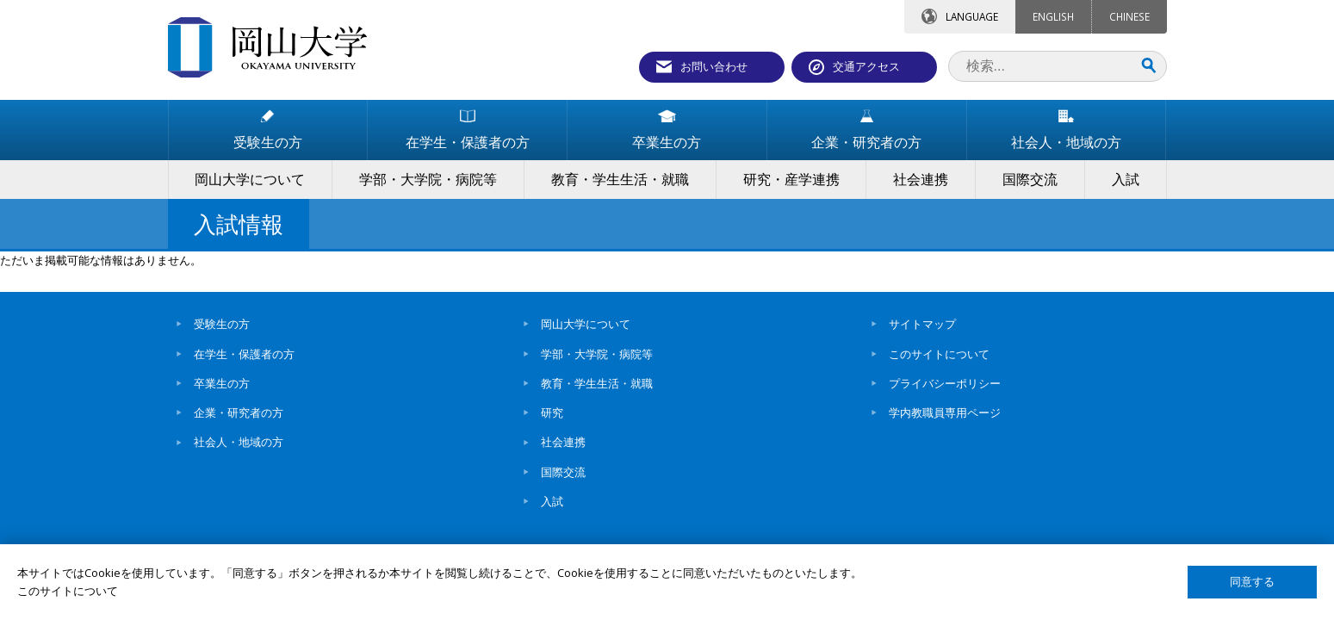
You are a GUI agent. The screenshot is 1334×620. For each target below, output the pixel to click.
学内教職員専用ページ (945, 412)
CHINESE (1129, 16)
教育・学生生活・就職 (597, 383)
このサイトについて (939, 354)
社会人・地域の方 (238, 442)
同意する (1252, 581)
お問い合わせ (714, 66)
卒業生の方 (222, 383)
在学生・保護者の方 (244, 354)
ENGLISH (1053, 16)
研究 (552, 412)
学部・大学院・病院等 (597, 354)
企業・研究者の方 (238, 412)
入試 (552, 501)
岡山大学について (585, 324)
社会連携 (563, 442)
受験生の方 (222, 324)
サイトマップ (922, 324)
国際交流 (563, 472)
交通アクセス (866, 66)
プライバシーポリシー (945, 383)
